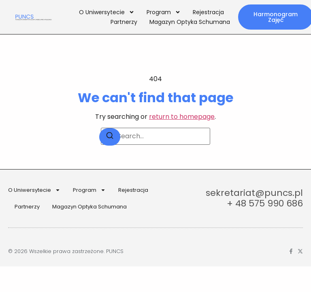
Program (164, 12)
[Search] (109, 137)
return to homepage (182, 116)
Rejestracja (208, 12)
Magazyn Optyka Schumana (189, 22)
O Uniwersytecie (106, 12)
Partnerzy (124, 22)
